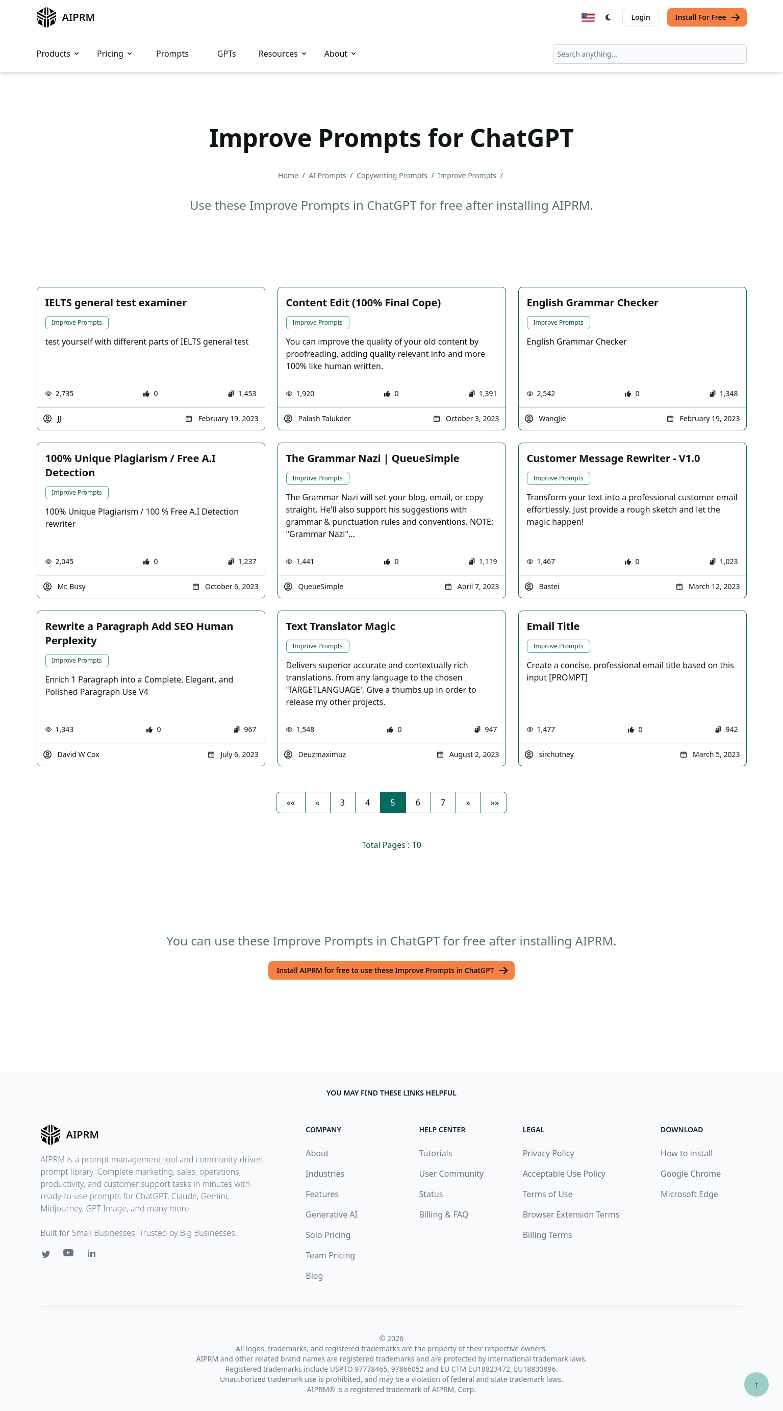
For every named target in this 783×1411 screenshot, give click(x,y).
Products (59, 53)
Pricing (115, 53)
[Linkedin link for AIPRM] (94, 1255)
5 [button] (392, 802)
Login (640, 17)
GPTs (226, 53)
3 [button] (342, 802)
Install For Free (708, 17)
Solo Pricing (328, 1234)
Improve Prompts (468, 175)
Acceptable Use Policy (564, 1173)
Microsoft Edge (689, 1194)
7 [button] (443, 802)
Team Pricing (330, 1255)
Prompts (172, 53)
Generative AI (332, 1214)
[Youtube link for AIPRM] (69, 1255)
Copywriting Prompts (393, 175)
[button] (290, 802)
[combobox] (650, 54)
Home (289, 175)
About (341, 53)
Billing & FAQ (443, 1214)
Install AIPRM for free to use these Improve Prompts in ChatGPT (392, 970)
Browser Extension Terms (571, 1214)
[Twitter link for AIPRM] (46, 1254)
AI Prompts (328, 175)
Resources (283, 53)
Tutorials (435, 1153)
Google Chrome (691, 1173)
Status (431, 1194)
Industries (325, 1173)
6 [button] (418, 802)
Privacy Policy (548, 1153)
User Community (451, 1173)
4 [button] (367, 802)
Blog (314, 1275)
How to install (687, 1153)
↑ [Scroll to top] (756, 1384)
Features (322, 1194)
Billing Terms (547, 1234)
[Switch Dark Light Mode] (608, 17)
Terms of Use (548, 1194)
